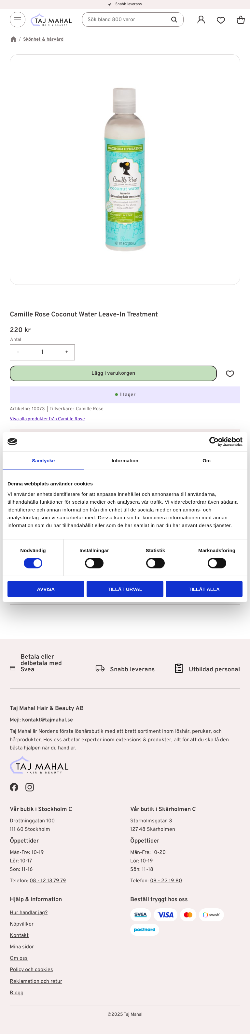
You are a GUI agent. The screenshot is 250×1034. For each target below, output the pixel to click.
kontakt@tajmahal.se (47, 720)
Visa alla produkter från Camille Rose (47, 419)
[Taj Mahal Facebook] (14, 787)
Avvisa (46, 589)
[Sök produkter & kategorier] (133, 20)
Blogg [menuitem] (16, 993)
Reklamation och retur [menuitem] (36, 981)
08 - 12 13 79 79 (48, 881)
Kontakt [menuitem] (19, 935)
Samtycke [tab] (43, 460)
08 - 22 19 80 (166, 881)
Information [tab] (125, 460)
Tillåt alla (204, 589)
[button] (221, 20)
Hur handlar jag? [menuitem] (29, 913)
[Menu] (17, 20)
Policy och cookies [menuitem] (31, 970)
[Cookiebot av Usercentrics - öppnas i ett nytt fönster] (214, 442)
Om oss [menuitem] (19, 958)
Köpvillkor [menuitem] (22, 924)
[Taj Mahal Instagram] (29, 787)
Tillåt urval (125, 589)
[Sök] (174, 20)
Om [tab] (206, 460)
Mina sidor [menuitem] (22, 947)
